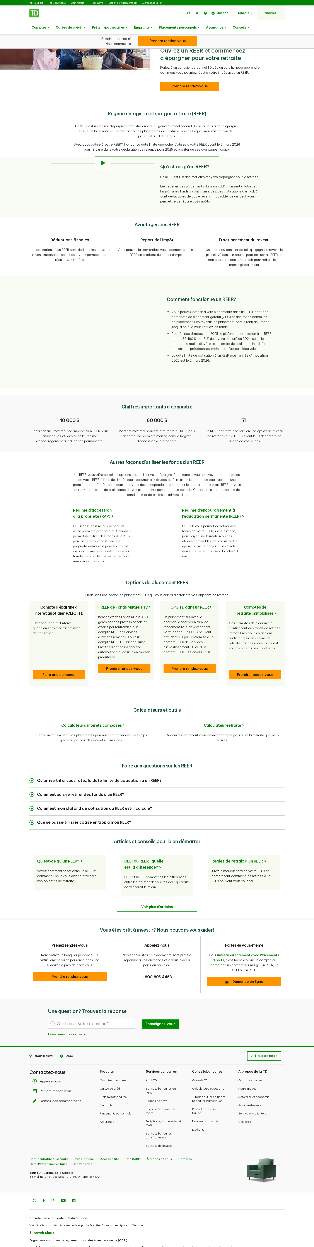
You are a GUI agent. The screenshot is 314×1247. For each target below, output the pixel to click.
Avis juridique (84, 1142)
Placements (96, 3)
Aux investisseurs (249, 1088)
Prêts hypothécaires (110, 28)
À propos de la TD (152, 3)
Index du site (83, 1147)
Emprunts (143, 28)
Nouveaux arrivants (205, 1104)
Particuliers (36, 3)
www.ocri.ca (39, 1238)
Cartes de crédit (70, 28)
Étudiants (198, 1112)
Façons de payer (157, 1083)
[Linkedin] (73, 1184)
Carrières (244, 1104)
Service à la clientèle (252, 1096)
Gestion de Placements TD (123, 3)
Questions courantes (67, 1017)
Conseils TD (200, 1063)
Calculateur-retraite (222, 708)
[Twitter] (34, 1184)
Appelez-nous (48, 1064)
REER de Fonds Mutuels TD (124, 596)
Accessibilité (109, 1142)
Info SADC (133, 1142)
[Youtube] (63, 1184)
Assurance (216, 28)
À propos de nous (159, 1142)
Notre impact (247, 1071)
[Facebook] (43, 1184)
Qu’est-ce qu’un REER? (58, 844)
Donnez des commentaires (58, 1084)
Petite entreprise (57, 3)
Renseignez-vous (160, 1007)
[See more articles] (157, 890)
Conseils (241, 28)
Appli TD (151, 1063)
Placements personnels (179, 28)
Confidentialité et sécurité (48, 1142)
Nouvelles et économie (254, 1080)
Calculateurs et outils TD (208, 1071)
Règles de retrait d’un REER (237, 844)
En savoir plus (40, 1215)
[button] (189, 12)
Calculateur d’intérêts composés (91, 708)
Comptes (40, 28)
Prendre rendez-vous (53, 1074)
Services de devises (159, 1128)
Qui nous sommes (250, 1063)
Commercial (78, 3)
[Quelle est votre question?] (91, 1007)
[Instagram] (52, 1184)
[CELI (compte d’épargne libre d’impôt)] (167, 41)
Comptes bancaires (113, 1063)
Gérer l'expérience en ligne (48, 1147)
